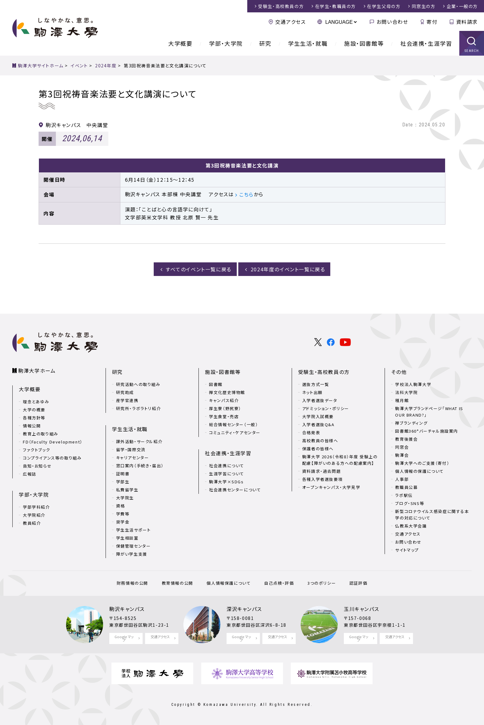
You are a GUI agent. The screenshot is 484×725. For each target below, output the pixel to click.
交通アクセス (290, 21)
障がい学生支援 (131, 554)
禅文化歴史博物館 (227, 392)
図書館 (216, 384)
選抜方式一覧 (315, 384)
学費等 (123, 514)
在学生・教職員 (335, 6)
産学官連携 (127, 400)
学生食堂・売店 (224, 416)
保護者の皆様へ (318, 449)
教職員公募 (406, 487)
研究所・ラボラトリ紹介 (138, 408)
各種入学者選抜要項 (322, 479)
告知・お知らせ (37, 466)
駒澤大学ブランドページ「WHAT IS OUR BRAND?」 (429, 411)
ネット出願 (312, 392)
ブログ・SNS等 (409, 503)
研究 (265, 43)
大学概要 (180, 43)
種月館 (402, 400)
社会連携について (226, 465)
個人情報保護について (229, 583)
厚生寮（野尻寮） (225, 408)
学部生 (123, 482)
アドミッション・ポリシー (325, 408)
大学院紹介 (34, 515)
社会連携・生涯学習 (426, 43)
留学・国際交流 (131, 449)
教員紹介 (32, 523)
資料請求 (467, 21)
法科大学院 (406, 392)
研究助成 (125, 392)
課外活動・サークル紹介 (139, 441)
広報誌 (29, 474)
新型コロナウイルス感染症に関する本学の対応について (432, 514)
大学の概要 (34, 410)
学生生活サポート (133, 530)
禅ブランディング (411, 423)
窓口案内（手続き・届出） (140, 465)
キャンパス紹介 (224, 400)
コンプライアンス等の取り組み (52, 458)
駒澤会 (402, 455)
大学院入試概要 (318, 416)
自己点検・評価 (279, 583)
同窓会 (402, 447)
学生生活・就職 (308, 43)
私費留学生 (127, 490)
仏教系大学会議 (411, 526)
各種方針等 (34, 418)
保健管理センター (133, 546)
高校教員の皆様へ (320, 440)
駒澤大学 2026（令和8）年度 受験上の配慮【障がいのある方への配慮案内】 (340, 460)
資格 (120, 506)
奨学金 (123, 522)
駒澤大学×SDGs (226, 482)
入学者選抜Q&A (318, 424)
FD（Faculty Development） (53, 442)
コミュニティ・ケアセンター (235, 432)
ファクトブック (36, 450)
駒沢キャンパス (126, 609)
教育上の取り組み (40, 434)
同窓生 (424, 6)
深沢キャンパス (244, 609)
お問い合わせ (392, 21)
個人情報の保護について (419, 471)
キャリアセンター (132, 457)
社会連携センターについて (235, 490)
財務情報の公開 (132, 583)
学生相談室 (127, 538)
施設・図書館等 (364, 43)
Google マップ (124, 638)
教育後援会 (406, 439)
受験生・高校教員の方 (324, 371)
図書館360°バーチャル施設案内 (426, 431)
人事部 (402, 479)
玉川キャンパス (361, 609)
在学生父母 (383, 6)
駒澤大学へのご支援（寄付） (422, 463)
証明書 (123, 474)
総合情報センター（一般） (233, 424)
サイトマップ (407, 550)
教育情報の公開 (177, 583)
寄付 (432, 21)
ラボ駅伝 (403, 495)
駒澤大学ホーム (37, 370)
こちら (246, 194)
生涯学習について (226, 474)
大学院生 (125, 498)
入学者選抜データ (319, 400)
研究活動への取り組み (138, 384)
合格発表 (311, 432)
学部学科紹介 (36, 507)
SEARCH (472, 51)
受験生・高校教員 (281, 6)
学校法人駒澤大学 (413, 384)
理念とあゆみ (36, 402)
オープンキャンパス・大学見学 (331, 487)
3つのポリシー (321, 583)
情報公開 (32, 426)
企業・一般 (462, 6)
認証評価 (358, 583)
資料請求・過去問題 (321, 471)
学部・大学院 (226, 43)
